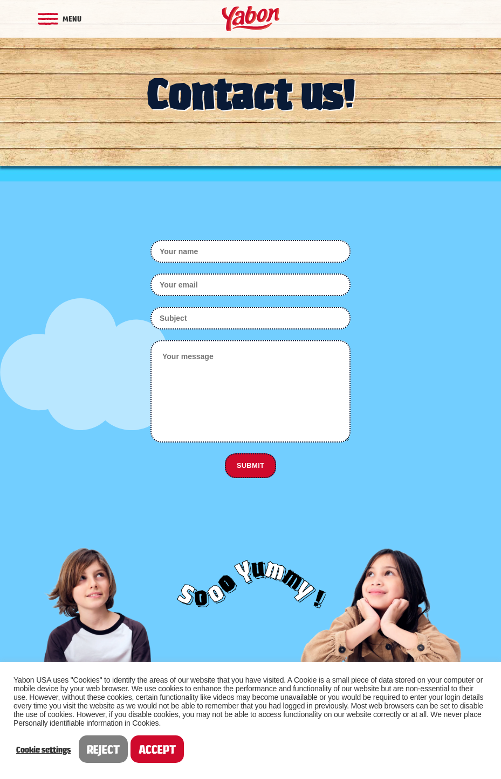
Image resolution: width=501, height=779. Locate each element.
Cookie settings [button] (43, 749)
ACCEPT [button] (157, 749)
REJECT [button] (103, 749)
